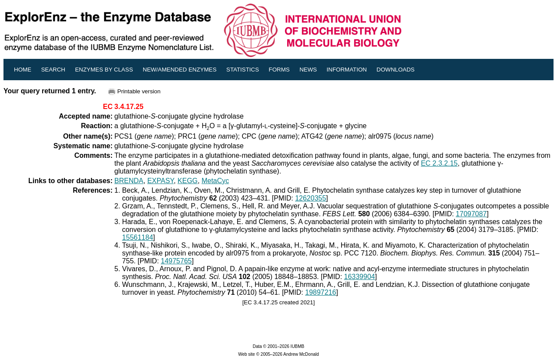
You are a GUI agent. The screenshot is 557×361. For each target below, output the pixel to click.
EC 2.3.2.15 (439, 163)
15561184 (137, 237)
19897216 (320, 292)
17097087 (471, 214)
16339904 (359, 276)
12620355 (310, 198)
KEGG (188, 180)
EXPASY (160, 180)
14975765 (176, 261)
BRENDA (129, 180)
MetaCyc (215, 180)
